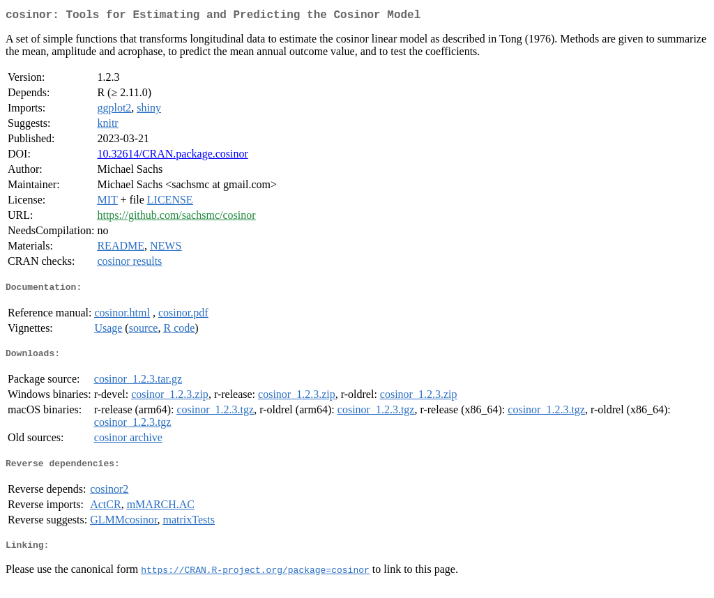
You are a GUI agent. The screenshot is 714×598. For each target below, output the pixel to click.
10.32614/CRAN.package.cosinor (172, 156)
